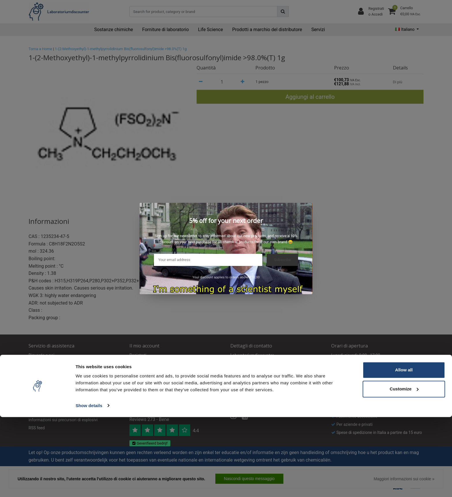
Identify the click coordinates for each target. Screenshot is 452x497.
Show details (89, 485)
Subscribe (282, 260)
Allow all (404, 450)
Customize (404, 468)
